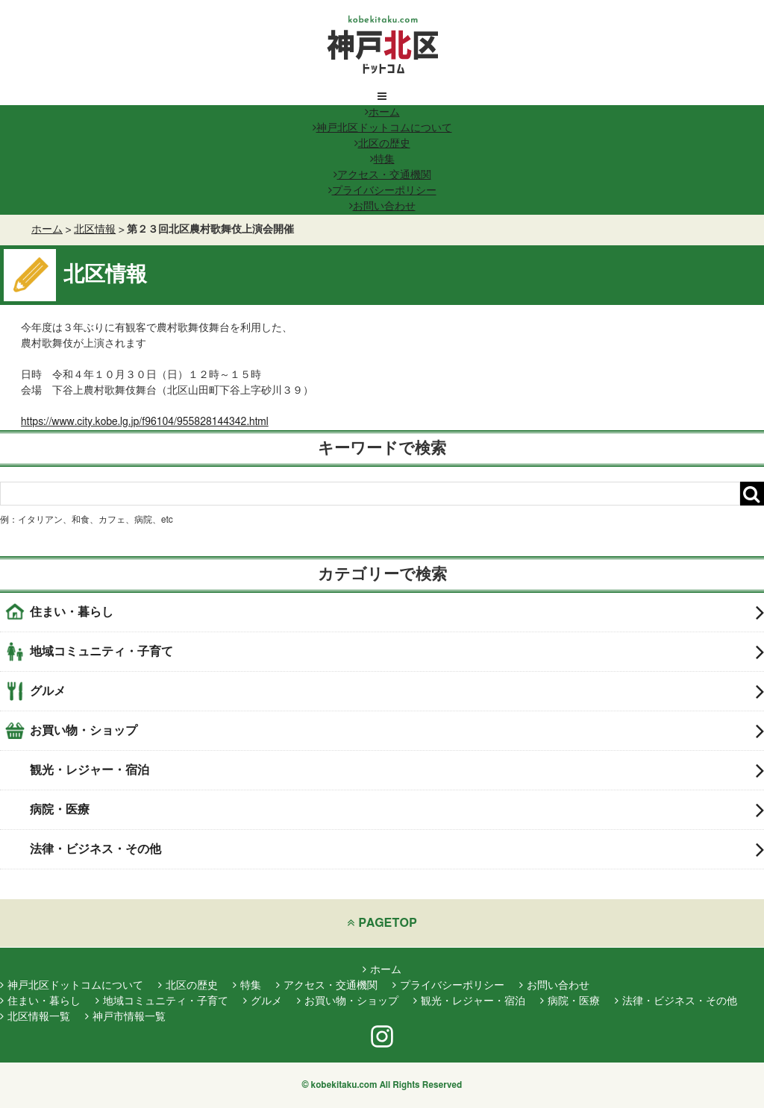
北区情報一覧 (35, 1017)
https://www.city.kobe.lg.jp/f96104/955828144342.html (145, 422)
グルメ (397, 691)
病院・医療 (397, 810)
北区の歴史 (382, 144)
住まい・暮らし (397, 612)
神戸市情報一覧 (125, 1017)
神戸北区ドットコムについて (382, 128)
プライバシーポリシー (382, 191)
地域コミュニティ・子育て (397, 652)
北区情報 (95, 229)
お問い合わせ (382, 206)
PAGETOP (382, 922)
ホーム (382, 112)
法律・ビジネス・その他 (397, 849)
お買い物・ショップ (397, 731)
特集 (382, 159)
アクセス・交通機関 (382, 175)
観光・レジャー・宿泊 (397, 770)
